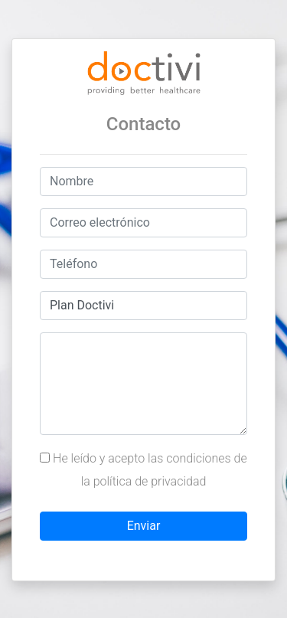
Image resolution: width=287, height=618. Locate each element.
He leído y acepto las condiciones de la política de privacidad (143, 470)
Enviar (144, 525)
